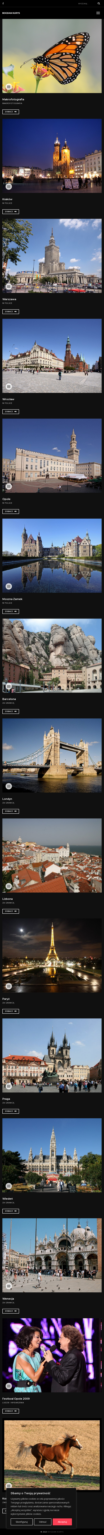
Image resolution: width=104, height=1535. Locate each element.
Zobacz (11, 112)
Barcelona (9, 699)
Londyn (7, 798)
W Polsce (7, 203)
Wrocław (8, 399)
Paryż (6, 998)
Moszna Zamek (12, 599)
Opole (6, 499)
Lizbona (7, 898)
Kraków (7, 199)
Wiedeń (7, 1198)
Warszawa (9, 299)
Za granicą (8, 703)
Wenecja (8, 1298)
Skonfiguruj (22, 1521)
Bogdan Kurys (56, 1532)
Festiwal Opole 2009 (16, 1398)
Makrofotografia (13, 99)
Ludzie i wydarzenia (13, 1402)
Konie (6, 1498)
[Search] (86, 3)
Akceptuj (62, 1521)
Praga (6, 1098)
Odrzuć (43, 1521)
